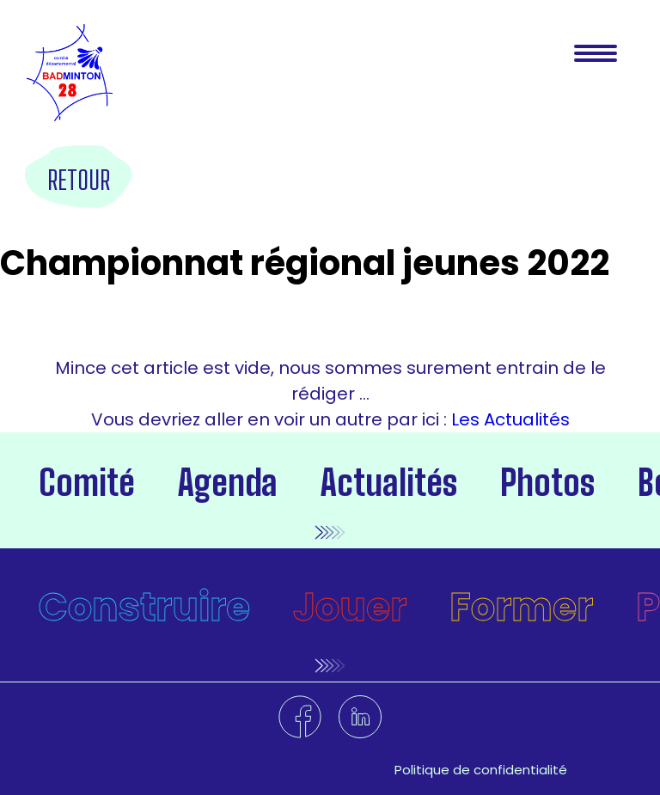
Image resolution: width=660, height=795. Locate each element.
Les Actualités (508, 419)
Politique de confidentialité (480, 770)
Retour (78, 179)
